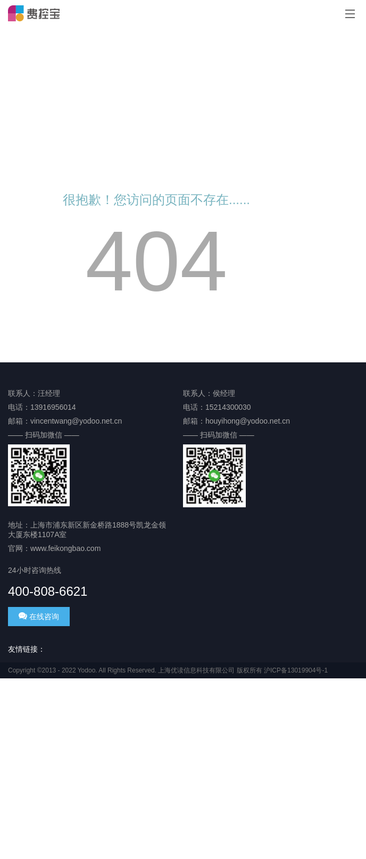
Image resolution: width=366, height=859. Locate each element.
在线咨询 (39, 616)
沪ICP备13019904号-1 (296, 670)
